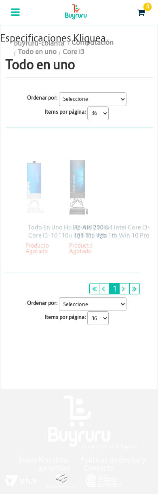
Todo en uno (37, 52)
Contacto (99, 468)
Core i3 (73, 52)
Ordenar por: (42, 97)
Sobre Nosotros (43, 460)
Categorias (15, 17)
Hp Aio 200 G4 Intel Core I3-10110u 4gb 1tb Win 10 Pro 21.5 (111, 235)
